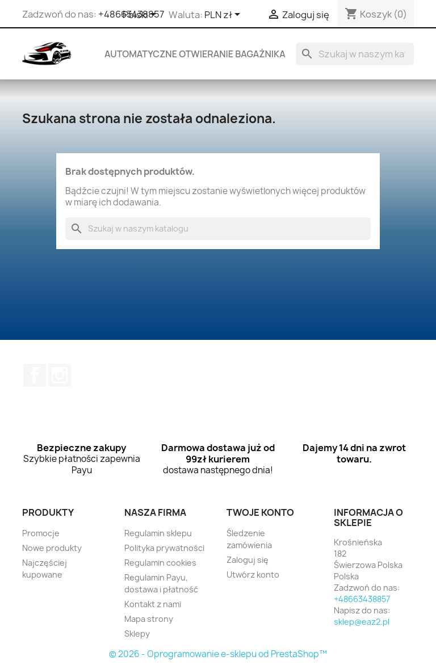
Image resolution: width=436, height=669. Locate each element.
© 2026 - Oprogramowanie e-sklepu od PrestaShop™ (218, 654)
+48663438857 (362, 599)
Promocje (41, 533)
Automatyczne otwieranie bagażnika (195, 54)
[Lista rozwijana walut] (224, 15)
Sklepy (137, 633)
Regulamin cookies (160, 562)
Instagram (59, 375)
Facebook (34, 375)
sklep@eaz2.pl (361, 621)
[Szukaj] (355, 54)
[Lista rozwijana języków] (141, 15)
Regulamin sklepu (158, 533)
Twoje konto (260, 512)
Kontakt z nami (152, 604)
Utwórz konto (253, 574)
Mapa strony (148, 618)
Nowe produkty (52, 547)
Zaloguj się (248, 559)
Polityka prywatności (164, 547)
